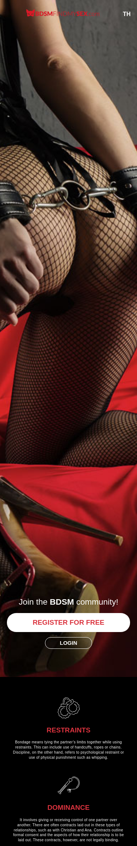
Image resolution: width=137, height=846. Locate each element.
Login (68, 643)
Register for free (68, 622)
